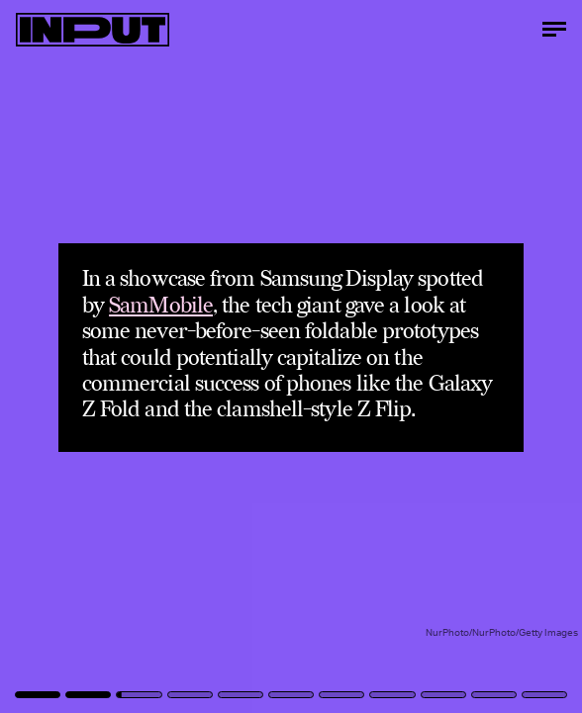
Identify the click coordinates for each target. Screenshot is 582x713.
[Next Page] (387, 356)
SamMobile (161, 306)
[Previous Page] (96, 356)
